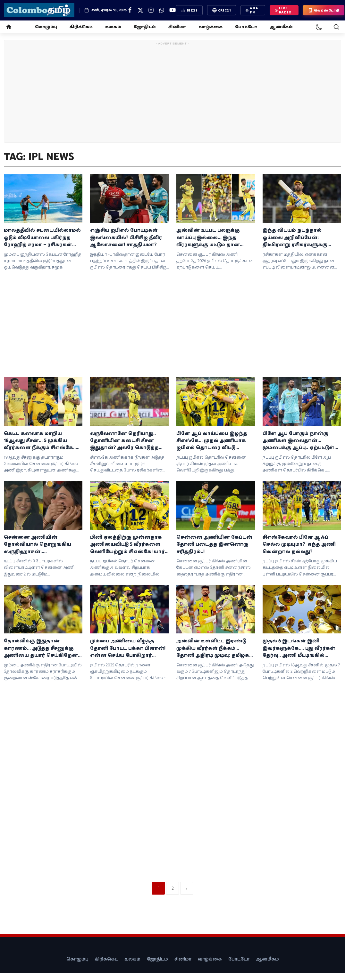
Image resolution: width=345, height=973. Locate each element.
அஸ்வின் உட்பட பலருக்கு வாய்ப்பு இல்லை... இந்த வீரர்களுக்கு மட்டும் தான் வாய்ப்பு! (208, 237)
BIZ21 (189, 10)
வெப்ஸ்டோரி (323, 10)
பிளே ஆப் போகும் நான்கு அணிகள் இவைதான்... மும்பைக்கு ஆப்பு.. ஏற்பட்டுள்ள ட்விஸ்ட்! (301, 440)
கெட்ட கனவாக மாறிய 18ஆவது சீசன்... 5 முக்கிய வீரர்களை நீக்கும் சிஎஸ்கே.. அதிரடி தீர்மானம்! (40, 440)
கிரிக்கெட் (81, 26)
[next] (186, 888)
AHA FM (252, 10)
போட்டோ (246, 26)
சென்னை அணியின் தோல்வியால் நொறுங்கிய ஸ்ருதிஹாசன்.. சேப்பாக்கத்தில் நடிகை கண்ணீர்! (37, 544)
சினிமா (177, 26)
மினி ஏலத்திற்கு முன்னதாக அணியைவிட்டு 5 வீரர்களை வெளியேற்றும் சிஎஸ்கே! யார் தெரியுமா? (127, 544)
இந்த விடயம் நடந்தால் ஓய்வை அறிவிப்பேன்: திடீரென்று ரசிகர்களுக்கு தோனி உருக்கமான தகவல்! (298, 237)
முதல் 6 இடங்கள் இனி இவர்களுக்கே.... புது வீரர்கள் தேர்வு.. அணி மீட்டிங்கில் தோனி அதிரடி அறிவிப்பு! (299, 648)
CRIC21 (221, 10)
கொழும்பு (46, 26)
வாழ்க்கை (210, 26)
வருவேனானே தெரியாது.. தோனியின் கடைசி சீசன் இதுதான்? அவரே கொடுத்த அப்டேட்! (124, 440)
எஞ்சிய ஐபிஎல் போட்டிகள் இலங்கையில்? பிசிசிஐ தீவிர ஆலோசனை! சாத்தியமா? (126, 237)
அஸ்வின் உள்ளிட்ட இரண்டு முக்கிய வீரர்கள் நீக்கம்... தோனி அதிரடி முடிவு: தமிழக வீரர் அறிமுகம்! (212, 648)
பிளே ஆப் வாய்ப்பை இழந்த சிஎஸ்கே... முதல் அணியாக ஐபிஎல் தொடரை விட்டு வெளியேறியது (211, 440)
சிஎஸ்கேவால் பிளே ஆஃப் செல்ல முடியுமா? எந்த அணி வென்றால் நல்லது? (299, 544)
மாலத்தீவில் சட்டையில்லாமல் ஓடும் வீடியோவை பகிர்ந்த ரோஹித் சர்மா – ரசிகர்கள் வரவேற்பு (42, 237)
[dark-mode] (319, 27)
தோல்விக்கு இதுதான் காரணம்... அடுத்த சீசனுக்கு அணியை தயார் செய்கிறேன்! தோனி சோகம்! (41, 648)
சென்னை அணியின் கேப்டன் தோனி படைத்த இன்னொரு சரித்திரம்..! (214, 544)
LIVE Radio (283, 10)
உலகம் (113, 26)
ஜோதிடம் (145, 26)
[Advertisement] (172, 92)
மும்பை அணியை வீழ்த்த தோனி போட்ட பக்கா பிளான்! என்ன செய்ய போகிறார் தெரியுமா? (127, 648)
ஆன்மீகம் (281, 26)
